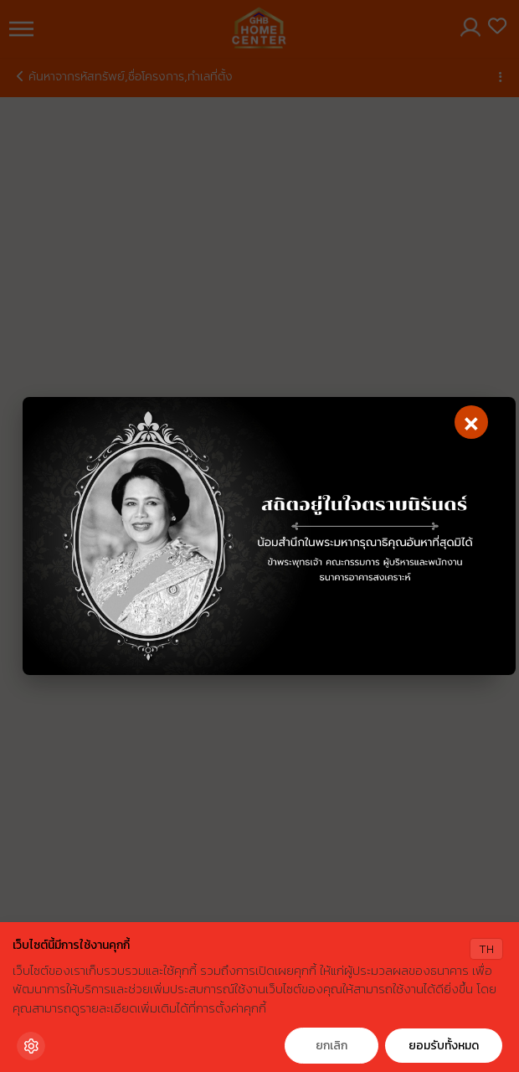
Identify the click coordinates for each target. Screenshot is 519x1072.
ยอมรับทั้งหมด (444, 1045)
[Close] (471, 422)
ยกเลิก (331, 1045)
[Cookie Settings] (31, 1046)
